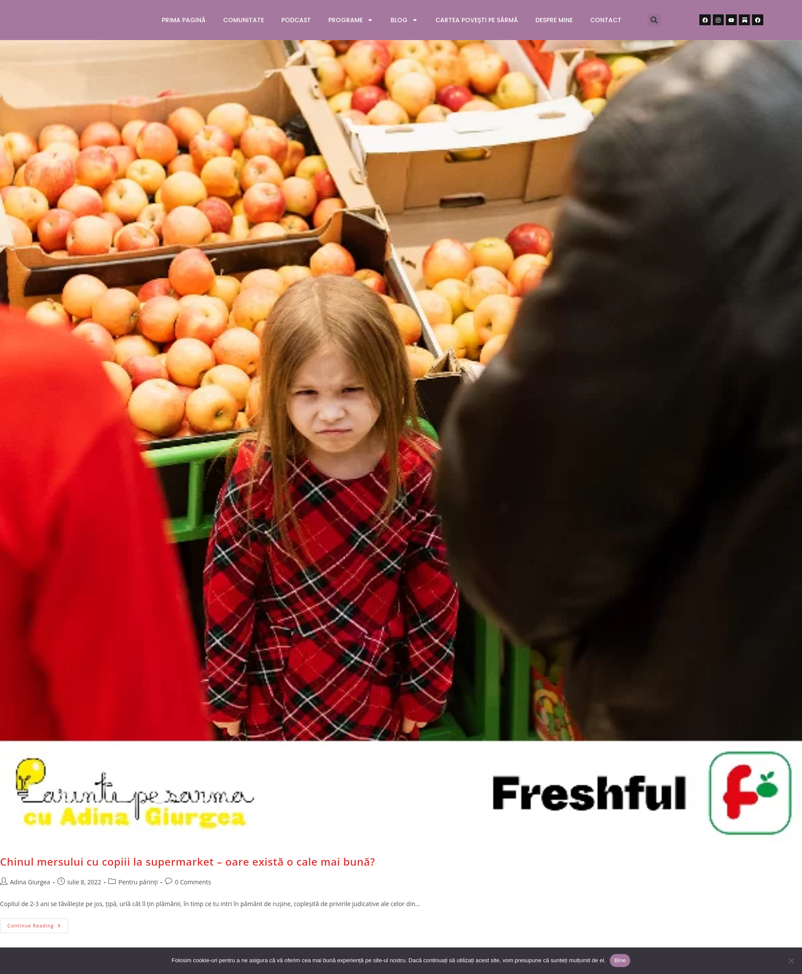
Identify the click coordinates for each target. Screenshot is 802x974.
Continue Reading (37, 923)
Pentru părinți (138, 882)
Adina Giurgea (30, 882)
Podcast (296, 20)
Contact (606, 20)
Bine (620, 960)
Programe (350, 20)
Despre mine (554, 20)
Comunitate (243, 20)
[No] (791, 960)
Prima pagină (184, 20)
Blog (404, 20)
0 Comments (193, 882)
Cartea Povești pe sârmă (476, 20)
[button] (654, 20)
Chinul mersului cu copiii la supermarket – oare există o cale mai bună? (187, 861)
